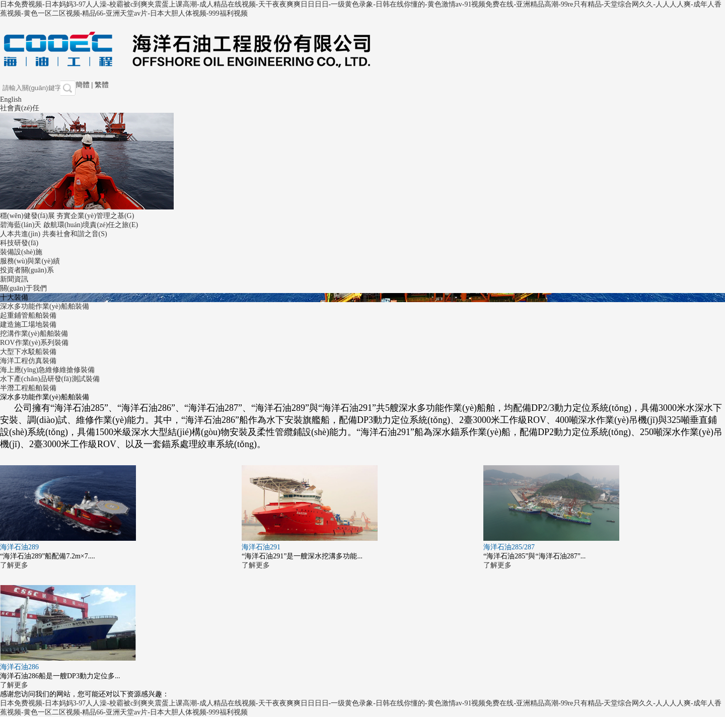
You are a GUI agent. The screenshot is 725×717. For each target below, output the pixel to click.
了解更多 (14, 565)
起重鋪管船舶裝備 (28, 315)
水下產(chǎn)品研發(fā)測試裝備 (50, 379)
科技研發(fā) (19, 243)
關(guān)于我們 (23, 288)
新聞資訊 (14, 279)
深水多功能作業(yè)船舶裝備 (44, 306)
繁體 (102, 85)
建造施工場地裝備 (28, 324)
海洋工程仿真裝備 (28, 361)
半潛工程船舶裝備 (28, 388)
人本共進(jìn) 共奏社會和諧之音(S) (53, 234)
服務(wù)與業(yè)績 (30, 261)
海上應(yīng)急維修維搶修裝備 (47, 370)
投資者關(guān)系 (27, 270)
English (11, 99)
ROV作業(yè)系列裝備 (34, 342)
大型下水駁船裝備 (28, 351)
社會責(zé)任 (19, 108)
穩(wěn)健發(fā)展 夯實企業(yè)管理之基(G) (67, 216)
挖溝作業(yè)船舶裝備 (34, 333)
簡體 (83, 85)
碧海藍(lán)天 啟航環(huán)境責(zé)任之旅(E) (69, 225)
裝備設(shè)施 (21, 252)
